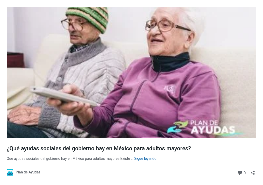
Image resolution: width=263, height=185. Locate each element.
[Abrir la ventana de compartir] (252, 171)
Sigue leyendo (145, 158)
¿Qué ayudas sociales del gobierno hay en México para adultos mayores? (99, 148)
